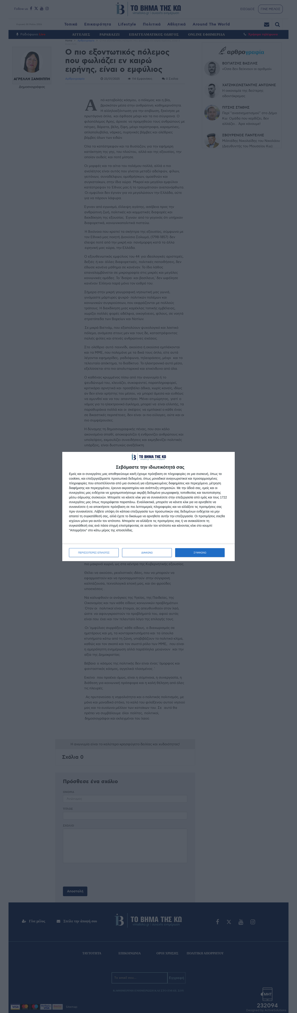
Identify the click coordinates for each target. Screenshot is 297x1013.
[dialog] (148, 506)
